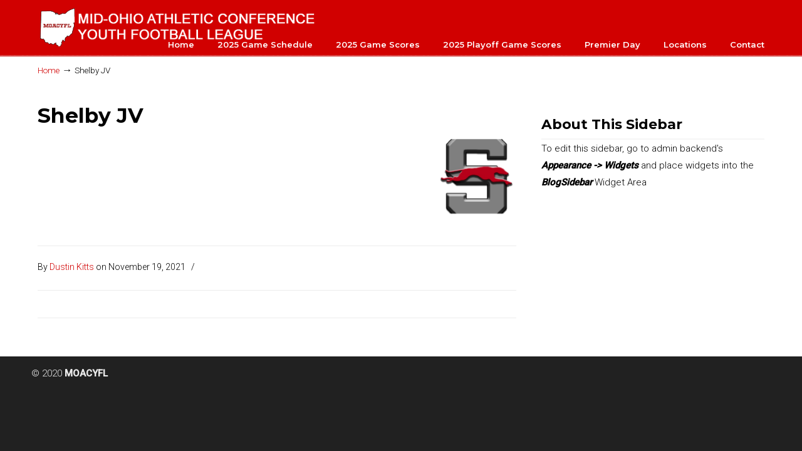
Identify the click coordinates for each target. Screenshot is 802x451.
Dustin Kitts (71, 267)
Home (49, 70)
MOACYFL (179, 26)
